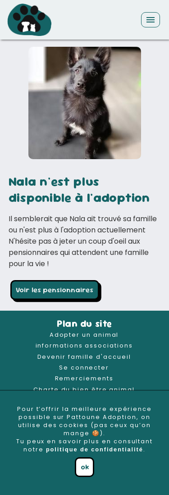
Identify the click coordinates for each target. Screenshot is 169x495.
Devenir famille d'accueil (84, 357)
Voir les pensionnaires (54, 289)
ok (85, 467)
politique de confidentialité (94, 449)
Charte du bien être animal (84, 389)
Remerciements (84, 378)
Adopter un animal (84, 335)
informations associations (84, 345)
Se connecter (84, 367)
